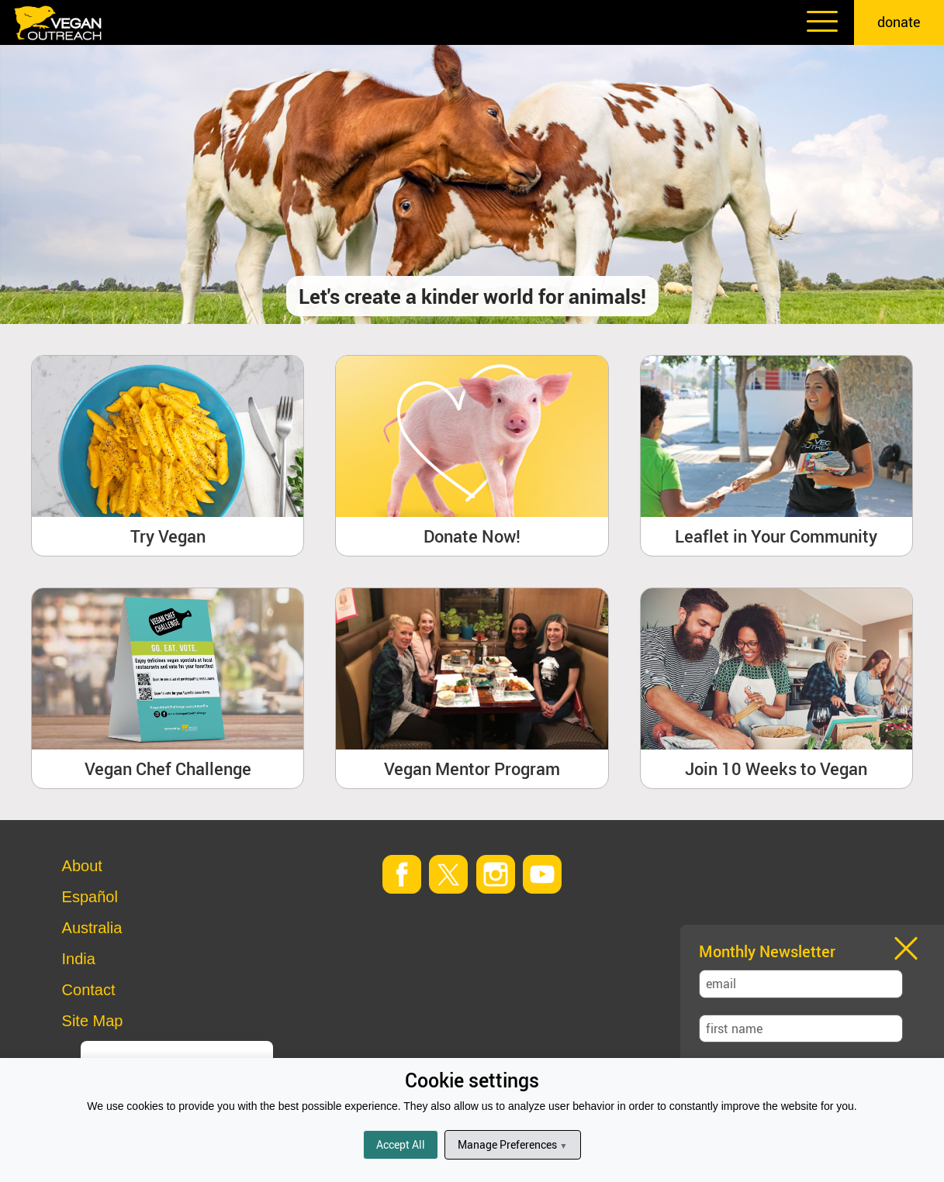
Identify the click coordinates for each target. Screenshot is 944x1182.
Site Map (92, 1020)
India (78, 958)
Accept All (400, 1144)
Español (90, 896)
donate (899, 21)
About (82, 865)
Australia (92, 927)
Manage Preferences (512, 1144)
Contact (89, 989)
